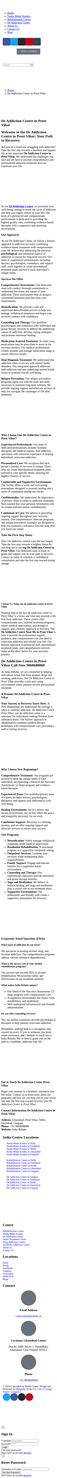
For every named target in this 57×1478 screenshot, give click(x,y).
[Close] (3, 1427)
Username (6, 1440)
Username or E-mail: (11, 1469)
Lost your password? (11, 1450)
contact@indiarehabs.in (28, 1316)
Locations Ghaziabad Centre (28, 1340)
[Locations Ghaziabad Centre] (28, 1328)
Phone (28, 1374)
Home (10, 90)
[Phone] (28, 1362)
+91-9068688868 (28, 1380)
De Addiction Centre (21, 206)
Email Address (28, 1310)
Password (5, 1444)
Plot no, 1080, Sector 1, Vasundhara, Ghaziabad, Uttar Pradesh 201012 (28, 1348)
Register (27, 1453)
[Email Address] (28, 1298)
